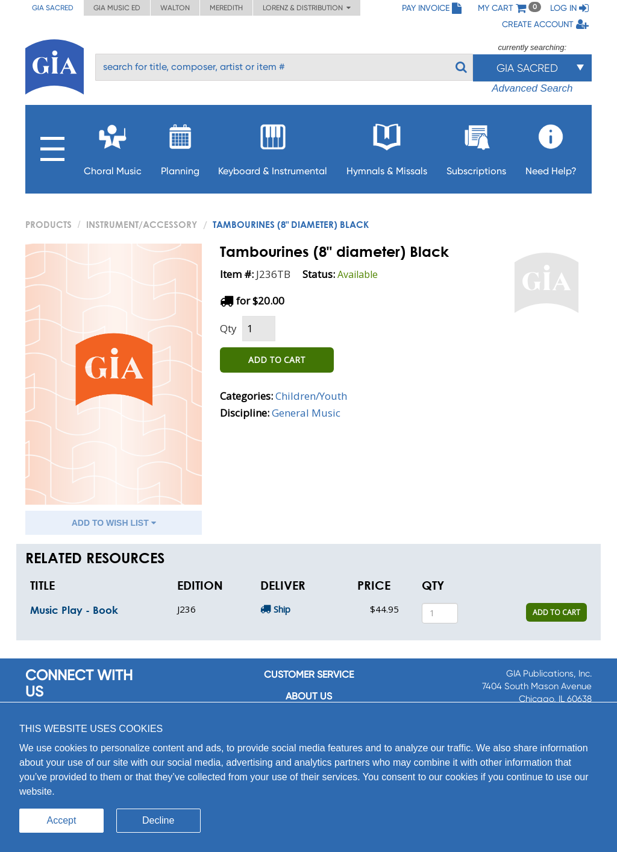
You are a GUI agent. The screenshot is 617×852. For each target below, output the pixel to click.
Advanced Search (532, 88)
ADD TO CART (276, 359)
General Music (306, 413)
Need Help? (551, 146)
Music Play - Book (74, 610)
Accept (62, 820)
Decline (158, 820)
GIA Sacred (53, 8)
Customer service (309, 674)
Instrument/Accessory (141, 224)
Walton (175, 8)
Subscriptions (476, 146)
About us (309, 696)
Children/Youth (311, 396)
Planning (180, 146)
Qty (228, 328)
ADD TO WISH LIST (114, 523)
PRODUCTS (48, 224)
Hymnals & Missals (386, 146)
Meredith (226, 8)
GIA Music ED (116, 8)
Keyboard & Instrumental (272, 146)
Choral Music (113, 146)
